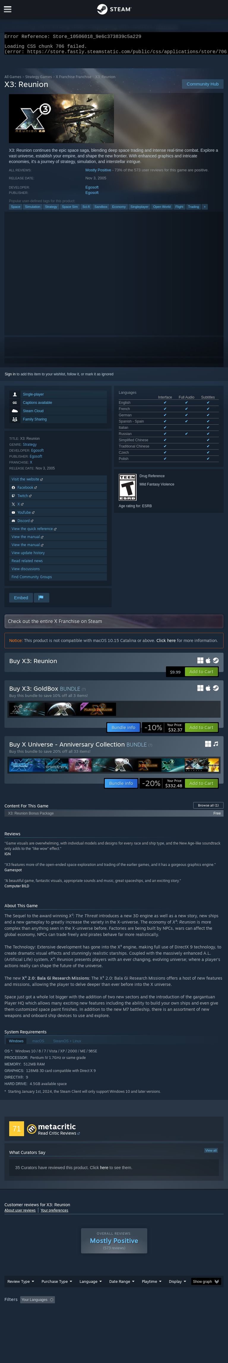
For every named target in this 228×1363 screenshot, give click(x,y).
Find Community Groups (32, 580)
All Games (12, 80)
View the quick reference (35, 532)
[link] (163, 731)
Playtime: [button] (140, 1303)
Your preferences (54, 1214)
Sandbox (100, 210)
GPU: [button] (71, 1311)
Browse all (208, 809)
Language (88, 1285)
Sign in (10, 378)
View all (211, 1154)
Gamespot (13, 873)
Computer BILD (16, 889)
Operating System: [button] (20, 1311)
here (104, 1171)
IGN (7, 857)
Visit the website (28, 482)
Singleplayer (140, 210)
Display (175, 1285)
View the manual (28, 540)
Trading (193, 210)
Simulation (32, 210)
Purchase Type (55, 1285)
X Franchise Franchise (73, 80)
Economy (119, 210)
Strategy (51, 210)
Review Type (18, 1285)
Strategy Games (38, 80)
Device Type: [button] (97, 1311)
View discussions (26, 572)
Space (15, 210)
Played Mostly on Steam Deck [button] (183, 1303)
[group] (113, 1307)
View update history (28, 556)
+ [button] (204, 210)
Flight (179, 210)
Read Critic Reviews (57, 1136)
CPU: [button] (51, 1311)
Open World (162, 210)
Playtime (149, 1285)
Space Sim (70, 210)
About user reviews (20, 1214)
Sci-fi (86, 210)
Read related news (27, 564)
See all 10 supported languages (144, 438)
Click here (166, 643)
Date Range (119, 1285)
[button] (201, 675)
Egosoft (92, 191)
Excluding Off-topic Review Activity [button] (94, 1303)
